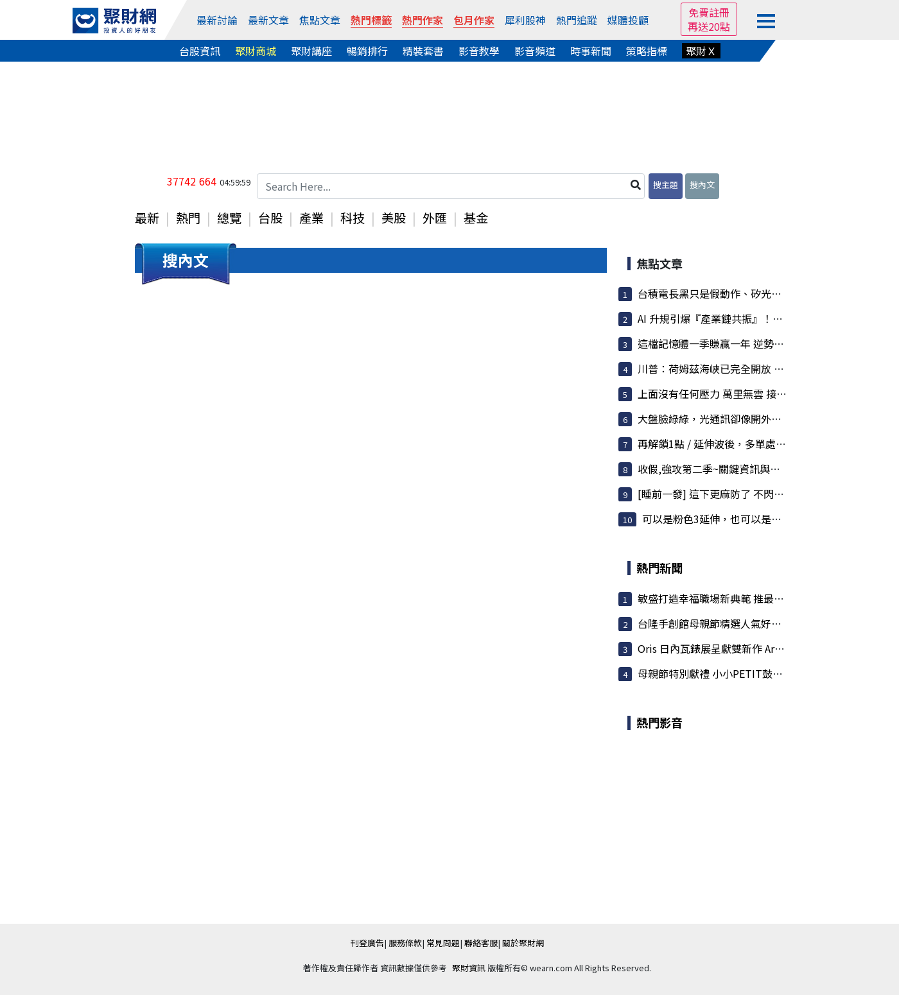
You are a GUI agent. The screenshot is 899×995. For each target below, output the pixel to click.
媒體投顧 (628, 20)
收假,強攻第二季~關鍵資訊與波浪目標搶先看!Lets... (756, 468)
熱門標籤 (371, 20)
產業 (311, 218)
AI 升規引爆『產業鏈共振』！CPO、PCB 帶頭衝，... (756, 318)
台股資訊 (199, 50)
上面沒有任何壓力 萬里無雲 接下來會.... (727, 393)
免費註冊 (708, 12)
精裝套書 (423, 50)
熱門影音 (659, 722)
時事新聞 (590, 50)
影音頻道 (534, 50)
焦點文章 (319, 20)
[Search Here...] (451, 186)
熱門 (188, 218)
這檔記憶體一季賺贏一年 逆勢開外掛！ (726, 343)
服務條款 (405, 943)
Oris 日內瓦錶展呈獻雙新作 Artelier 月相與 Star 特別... (762, 648)
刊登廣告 (367, 943)
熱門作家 (422, 20)
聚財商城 (255, 50)
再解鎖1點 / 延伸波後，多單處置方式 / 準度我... (746, 443)
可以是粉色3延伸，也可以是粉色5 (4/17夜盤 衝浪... (759, 518)
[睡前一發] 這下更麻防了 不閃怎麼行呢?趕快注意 (749, 493)
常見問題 (443, 943)
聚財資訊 (468, 968)
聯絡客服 (481, 943)
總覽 (229, 218)
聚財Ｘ (701, 50)
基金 (476, 218)
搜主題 (665, 184)
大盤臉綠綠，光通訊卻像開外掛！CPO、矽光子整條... (760, 418)
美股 (393, 218)
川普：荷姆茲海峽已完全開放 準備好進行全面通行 (752, 368)
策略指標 (646, 50)
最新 (147, 218)
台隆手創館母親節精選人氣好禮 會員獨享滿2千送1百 (758, 623)
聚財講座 (311, 50)
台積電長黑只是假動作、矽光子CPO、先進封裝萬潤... (760, 293)
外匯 (435, 218)
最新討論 (217, 20)
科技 (352, 218)
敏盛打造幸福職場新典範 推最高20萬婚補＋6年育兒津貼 (766, 598)
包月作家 (473, 20)
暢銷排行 (367, 50)
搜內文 (702, 184)
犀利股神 (525, 20)
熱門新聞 (659, 567)
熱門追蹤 (576, 20)
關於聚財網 (523, 943)
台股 (270, 218)
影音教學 (479, 50)
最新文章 (268, 20)
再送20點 (709, 26)
